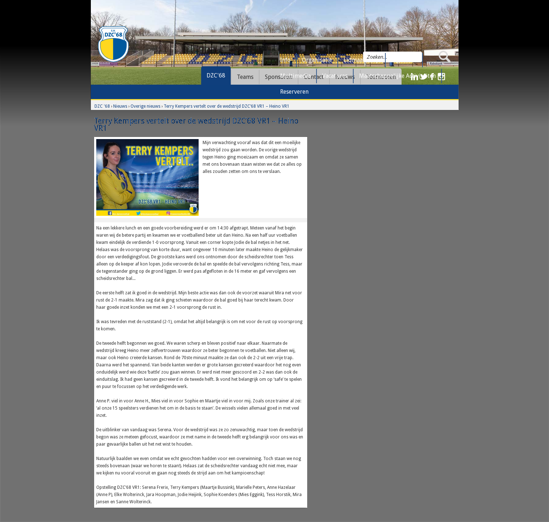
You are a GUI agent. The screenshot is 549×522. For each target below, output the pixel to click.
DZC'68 (216, 75)
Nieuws (120, 106)
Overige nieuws (145, 106)
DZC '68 (102, 106)
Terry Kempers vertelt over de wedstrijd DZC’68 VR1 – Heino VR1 (226, 106)
